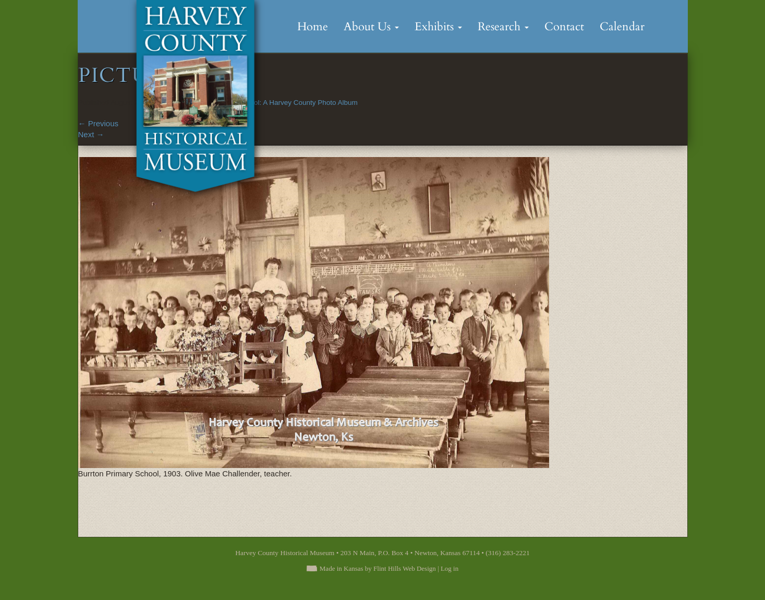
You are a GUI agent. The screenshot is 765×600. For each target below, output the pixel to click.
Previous (98, 123)
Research (503, 26)
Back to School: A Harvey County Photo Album (284, 102)
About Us (371, 26)
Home (312, 26)
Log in (449, 568)
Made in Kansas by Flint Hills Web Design (378, 568)
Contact (564, 26)
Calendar (622, 26)
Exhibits (438, 26)
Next (91, 134)
